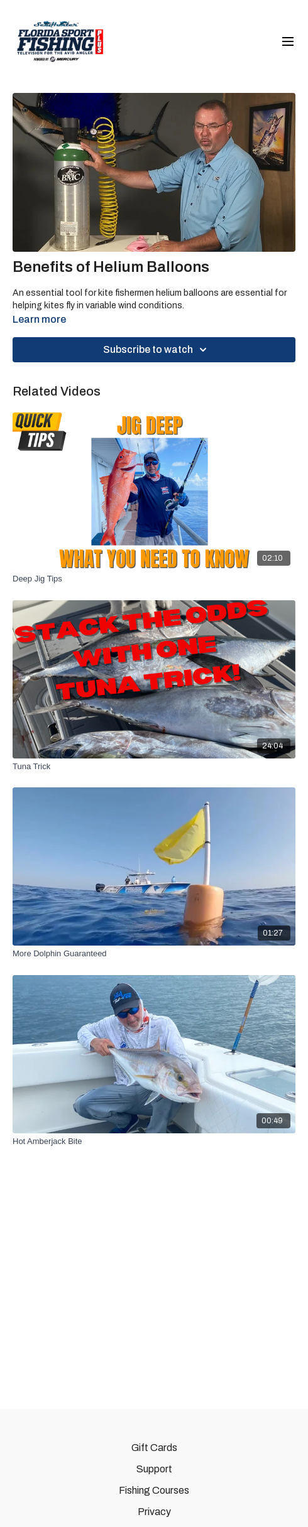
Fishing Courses (154, 1490)
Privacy (154, 1511)
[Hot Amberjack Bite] (154, 1141)
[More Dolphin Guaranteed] (154, 953)
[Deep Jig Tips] (154, 579)
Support (154, 1469)
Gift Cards (154, 1447)
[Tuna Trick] (154, 766)
